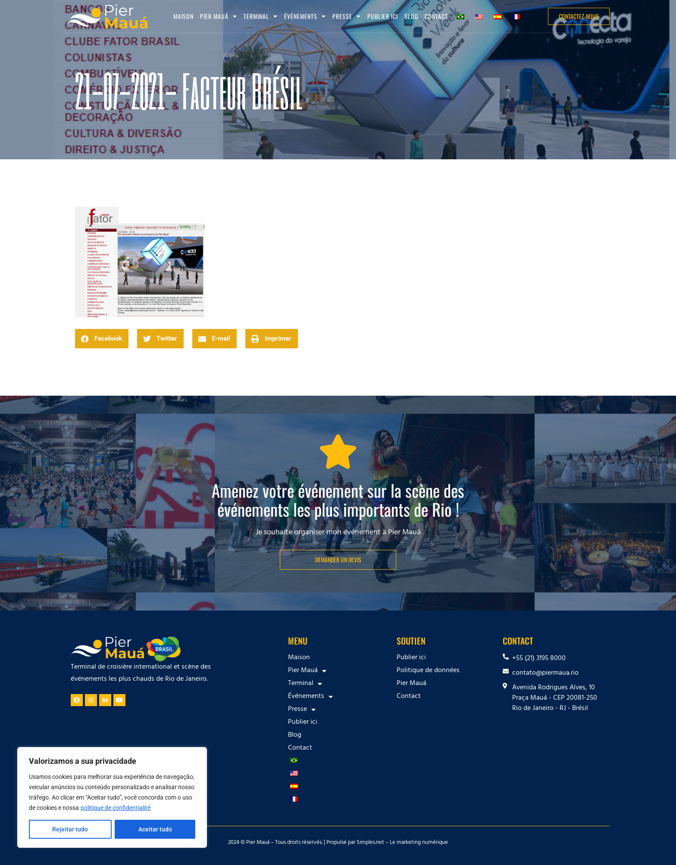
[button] (101, 338)
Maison (183, 16)
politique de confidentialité (115, 807)
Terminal (261, 16)
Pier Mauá (218, 16)
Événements (305, 16)
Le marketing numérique (419, 843)
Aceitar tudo (155, 829)
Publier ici (382, 16)
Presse (346, 16)
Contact (436, 16)
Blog (411, 16)
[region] (112, 797)
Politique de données (428, 671)
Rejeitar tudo (70, 829)
